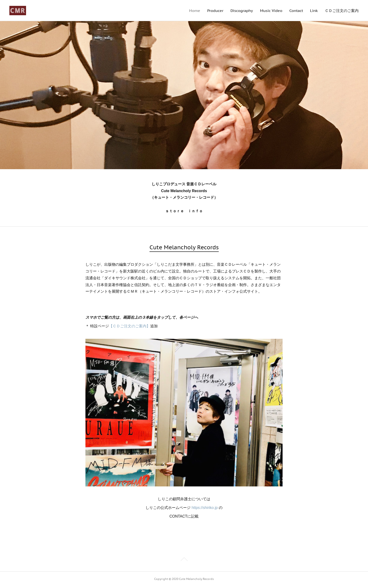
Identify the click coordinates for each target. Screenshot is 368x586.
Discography (241, 10)
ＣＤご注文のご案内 (342, 10)
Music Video (271, 10)
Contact (296, 10)
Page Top (184, 560)
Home (194, 10)
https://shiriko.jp (205, 508)
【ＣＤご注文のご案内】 (129, 326)
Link (314, 10)
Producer (215, 10)
